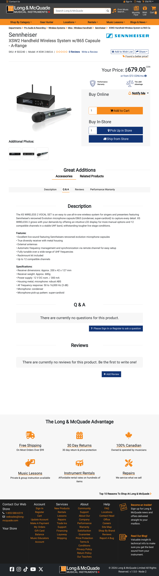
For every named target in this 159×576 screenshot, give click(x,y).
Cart (39, 515)
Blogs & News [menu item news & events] (137, 22)
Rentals (62, 511)
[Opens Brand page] (128, 36)
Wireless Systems (56, 28)
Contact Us (13, 1)
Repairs (62, 519)
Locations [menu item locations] (68, 22)
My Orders (39, 526)
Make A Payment (39, 523)
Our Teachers (84, 556)
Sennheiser (100, 28)
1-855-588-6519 (12, 512)
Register (39, 511)
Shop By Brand (107, 530)
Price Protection (84, 537)
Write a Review (90, 51)
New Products (62, 508)
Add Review (111, 374)
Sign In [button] (127, 1)
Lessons (61, 515)
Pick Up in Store (120, 130)
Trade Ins (62, 523)
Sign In (39, 508)
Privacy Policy (84, 549)
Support (62, 526)
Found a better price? (135, 56)
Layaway (62, 534)
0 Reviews (74, 52)
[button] (152, 11)
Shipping (62, 537)
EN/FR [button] (147, 1)
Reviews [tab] (79, 189)
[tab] (64, 177)
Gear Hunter (46, 22)
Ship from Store (116, 139)
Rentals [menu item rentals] (92, 22)
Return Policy (84, 552)
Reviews (106, 534)
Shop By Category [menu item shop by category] (20, 22)
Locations (106, 511)
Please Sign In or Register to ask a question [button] (116, 328)
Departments (15, 28)
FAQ (106, 508)
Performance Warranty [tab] (102, 189)
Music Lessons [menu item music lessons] (115, 22)
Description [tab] (50, 189)
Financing (62, 530)
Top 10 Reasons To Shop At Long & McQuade (125, 494)
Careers (107, 523)
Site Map (107, 526)
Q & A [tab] (66, 189)
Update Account (39, 519)
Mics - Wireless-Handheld (80, 28)
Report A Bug (107, 537)
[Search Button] (108, 11)
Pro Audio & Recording (35, 28)
